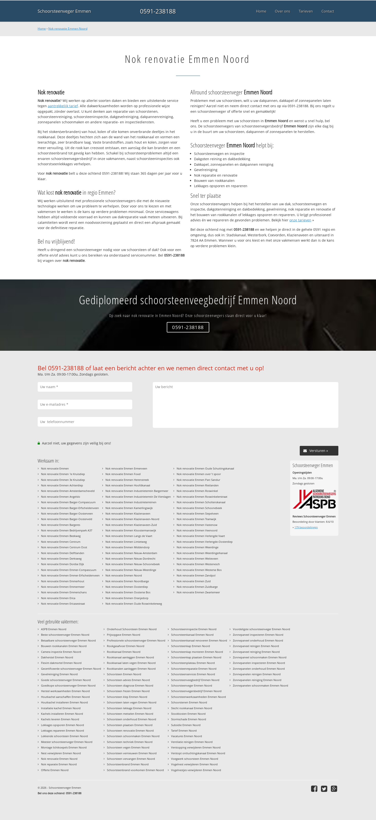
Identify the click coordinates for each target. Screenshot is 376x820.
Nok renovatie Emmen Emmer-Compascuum (68, 570)
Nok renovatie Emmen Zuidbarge (197, 587)
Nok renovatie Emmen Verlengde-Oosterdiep (205, 541)
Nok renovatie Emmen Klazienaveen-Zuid (131, 525)
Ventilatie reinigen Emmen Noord (192, 742)
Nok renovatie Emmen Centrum (60, 541)
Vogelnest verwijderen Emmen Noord (194, 764)
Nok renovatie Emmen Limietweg (126, 541)
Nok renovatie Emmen (55, 468)
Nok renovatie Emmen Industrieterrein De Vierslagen (138, 496)
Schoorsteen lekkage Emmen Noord (129, 708)
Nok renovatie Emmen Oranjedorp (126, 598)
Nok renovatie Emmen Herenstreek (127, 480)
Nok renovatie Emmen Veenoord (197, 530)
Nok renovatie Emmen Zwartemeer (198, 592)
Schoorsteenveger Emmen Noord (191, 685)
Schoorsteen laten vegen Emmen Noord (131, 702)
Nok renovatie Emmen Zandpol (196, 575)
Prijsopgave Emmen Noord (123, 634)
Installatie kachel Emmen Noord (61, 708)
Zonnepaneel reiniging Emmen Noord (256, 652)
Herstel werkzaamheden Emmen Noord (65, 691)
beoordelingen (306, 527)
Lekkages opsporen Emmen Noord (62, 725)
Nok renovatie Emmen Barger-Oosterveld (66, 519)
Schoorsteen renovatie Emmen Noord (130, 730)
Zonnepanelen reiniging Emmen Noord (257, 680)
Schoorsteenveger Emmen (64, 11)
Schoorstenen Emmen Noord (189, 702)
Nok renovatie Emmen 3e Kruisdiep (63, 480)
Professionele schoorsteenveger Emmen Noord (136, 640)
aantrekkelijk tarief (63, 106)
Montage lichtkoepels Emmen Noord (64, 747)
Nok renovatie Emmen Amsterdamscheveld (68, 491)
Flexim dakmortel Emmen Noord (61, 663)
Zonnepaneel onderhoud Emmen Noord (258, 640)
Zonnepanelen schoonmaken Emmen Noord (260, 685)
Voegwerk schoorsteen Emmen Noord (194, 758)
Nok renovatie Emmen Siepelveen (198, 513)
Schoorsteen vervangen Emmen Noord (131, 758)
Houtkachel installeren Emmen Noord (64, 702)
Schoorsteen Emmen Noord (124, 674)
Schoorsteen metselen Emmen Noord (130, 713)
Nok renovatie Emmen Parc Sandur (198, 480)
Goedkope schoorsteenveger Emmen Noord (68, 685)
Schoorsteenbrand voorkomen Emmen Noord (135, 770)
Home (42, 28)
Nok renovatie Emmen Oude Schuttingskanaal (205, 468)
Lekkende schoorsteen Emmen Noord (64, 736)
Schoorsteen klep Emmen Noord (127, 697)
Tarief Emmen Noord (184, 730)
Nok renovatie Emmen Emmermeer (62, 587)
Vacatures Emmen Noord (186, 736)
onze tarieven (300, 220)
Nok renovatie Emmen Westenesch (198, 564)
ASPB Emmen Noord (53, 629)
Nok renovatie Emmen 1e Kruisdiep (63, 474)
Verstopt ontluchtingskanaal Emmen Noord (198, 753)
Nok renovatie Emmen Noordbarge (127, 581)
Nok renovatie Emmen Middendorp (127, 547)
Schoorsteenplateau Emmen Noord (193, 663)
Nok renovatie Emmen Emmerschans (64, 592)
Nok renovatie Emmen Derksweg (61, 558)
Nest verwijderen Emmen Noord (61, 753)
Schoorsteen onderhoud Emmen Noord (131, 719)
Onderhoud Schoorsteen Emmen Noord (132, 629)
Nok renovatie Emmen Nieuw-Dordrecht (130, 558)
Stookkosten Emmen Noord (188, 713)
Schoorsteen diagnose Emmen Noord (130, 685)
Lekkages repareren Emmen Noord (62, 730)
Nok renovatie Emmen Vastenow (197, 525)
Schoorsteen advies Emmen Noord (128, 680)
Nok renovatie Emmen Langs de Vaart (128, 536)
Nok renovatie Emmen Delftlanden (62, 553)
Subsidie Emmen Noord (186, 725)
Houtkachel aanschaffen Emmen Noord (65, 697)
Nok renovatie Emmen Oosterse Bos (127, 592)
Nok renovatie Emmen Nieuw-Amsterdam (131, 553)
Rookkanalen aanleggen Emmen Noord (131, 668)
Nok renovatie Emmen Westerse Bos (199, 570)
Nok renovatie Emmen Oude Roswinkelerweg (133, 603)
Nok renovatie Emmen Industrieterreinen (130, 502)
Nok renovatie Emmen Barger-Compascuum (68, 502)
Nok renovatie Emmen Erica (58, 598)
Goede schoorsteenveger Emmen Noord (66, 680)
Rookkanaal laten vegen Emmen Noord (131, 663)
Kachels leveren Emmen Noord (60, 719)
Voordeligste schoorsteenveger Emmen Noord (261, 629)
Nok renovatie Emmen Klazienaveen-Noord (132, 519)
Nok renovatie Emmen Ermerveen (126, 468)
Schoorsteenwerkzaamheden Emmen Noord (198, 697)
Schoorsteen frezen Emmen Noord (128, 691)
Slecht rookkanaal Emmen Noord (191, 708)
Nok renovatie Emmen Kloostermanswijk (130, 530)
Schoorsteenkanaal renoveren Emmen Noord (199, 640)
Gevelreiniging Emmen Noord (59, 674)
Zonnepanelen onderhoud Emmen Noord (259, 668)
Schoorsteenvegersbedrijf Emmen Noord (196, 691)
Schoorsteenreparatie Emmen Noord (193, 668)
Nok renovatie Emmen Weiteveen (197, 558)
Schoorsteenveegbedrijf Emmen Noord (195, 680)
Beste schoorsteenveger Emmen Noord (65, 634)
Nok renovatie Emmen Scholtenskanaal (201, 502)
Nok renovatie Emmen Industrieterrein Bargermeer (136, 491)
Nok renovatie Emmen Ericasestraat (63, 603)
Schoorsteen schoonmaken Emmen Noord (133, 736)
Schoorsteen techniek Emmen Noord (130, 742)
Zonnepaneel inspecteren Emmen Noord (258, 634)
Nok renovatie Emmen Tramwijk (196, 519)
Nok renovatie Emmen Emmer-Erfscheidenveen (70, 575)
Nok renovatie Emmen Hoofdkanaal (127, 485)
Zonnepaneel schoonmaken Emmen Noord (259, 657)
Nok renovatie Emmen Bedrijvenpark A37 (66, 530)
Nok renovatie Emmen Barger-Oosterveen (67, 513)
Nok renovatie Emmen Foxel (123, 474)
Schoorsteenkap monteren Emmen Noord (197, 652)
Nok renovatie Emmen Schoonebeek (199, 508)
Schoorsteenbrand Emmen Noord (128, 764)
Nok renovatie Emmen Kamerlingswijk (129, 508)
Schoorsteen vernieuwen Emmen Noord (132, 753)
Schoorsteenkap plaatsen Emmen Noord (196, 657)
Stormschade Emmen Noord (188, 719)
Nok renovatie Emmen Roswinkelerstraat (202, 496)
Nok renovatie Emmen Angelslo (60, 496)
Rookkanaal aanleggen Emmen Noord (130, 657)
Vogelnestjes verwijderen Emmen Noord (196, 770)
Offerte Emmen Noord (55, 770)
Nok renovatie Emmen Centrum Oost (64, 547)
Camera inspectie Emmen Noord (61, 652)
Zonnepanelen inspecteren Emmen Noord (259, 663)
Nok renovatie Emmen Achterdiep (62, 485)
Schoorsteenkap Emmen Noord (190, 646)
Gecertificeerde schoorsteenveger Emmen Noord (71, 668)
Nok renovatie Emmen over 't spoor (199, 474)
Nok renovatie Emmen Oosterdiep (126, 587)
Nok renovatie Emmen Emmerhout (62, 581)
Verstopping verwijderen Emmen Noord (196, 747)
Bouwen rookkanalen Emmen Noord (64, 646)
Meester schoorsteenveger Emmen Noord (66, 742)
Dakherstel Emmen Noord (57, 657)
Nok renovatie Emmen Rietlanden (198, 485)
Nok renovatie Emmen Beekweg (61, 536)
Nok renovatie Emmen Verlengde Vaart (201, 536)
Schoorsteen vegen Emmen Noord (128, 747)
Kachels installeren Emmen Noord (62, 713)
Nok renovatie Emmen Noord (67, 28)
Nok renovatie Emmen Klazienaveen (127, 513)
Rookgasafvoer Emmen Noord (125, 646)
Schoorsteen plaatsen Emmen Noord (130, 725)
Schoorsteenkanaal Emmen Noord (192, 634)
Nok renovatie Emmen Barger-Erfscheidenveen (70, 508)
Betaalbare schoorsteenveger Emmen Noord (68, 640)
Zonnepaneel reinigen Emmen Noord (256, 646)
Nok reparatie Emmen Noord (59, 764)
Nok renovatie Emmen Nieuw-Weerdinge (130, 570)
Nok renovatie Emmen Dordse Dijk (62, 564)
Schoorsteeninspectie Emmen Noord (193, 629)
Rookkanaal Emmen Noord (123, 652)
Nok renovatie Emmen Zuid (194, 581)
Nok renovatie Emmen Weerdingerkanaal (202, 553)
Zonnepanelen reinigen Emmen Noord (257, 674)
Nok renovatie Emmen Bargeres (60, 525)
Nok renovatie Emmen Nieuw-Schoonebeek (132, 564)
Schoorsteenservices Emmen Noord (193, 674)
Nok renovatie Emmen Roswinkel (197, 491)
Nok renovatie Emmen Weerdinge (197, 547)
